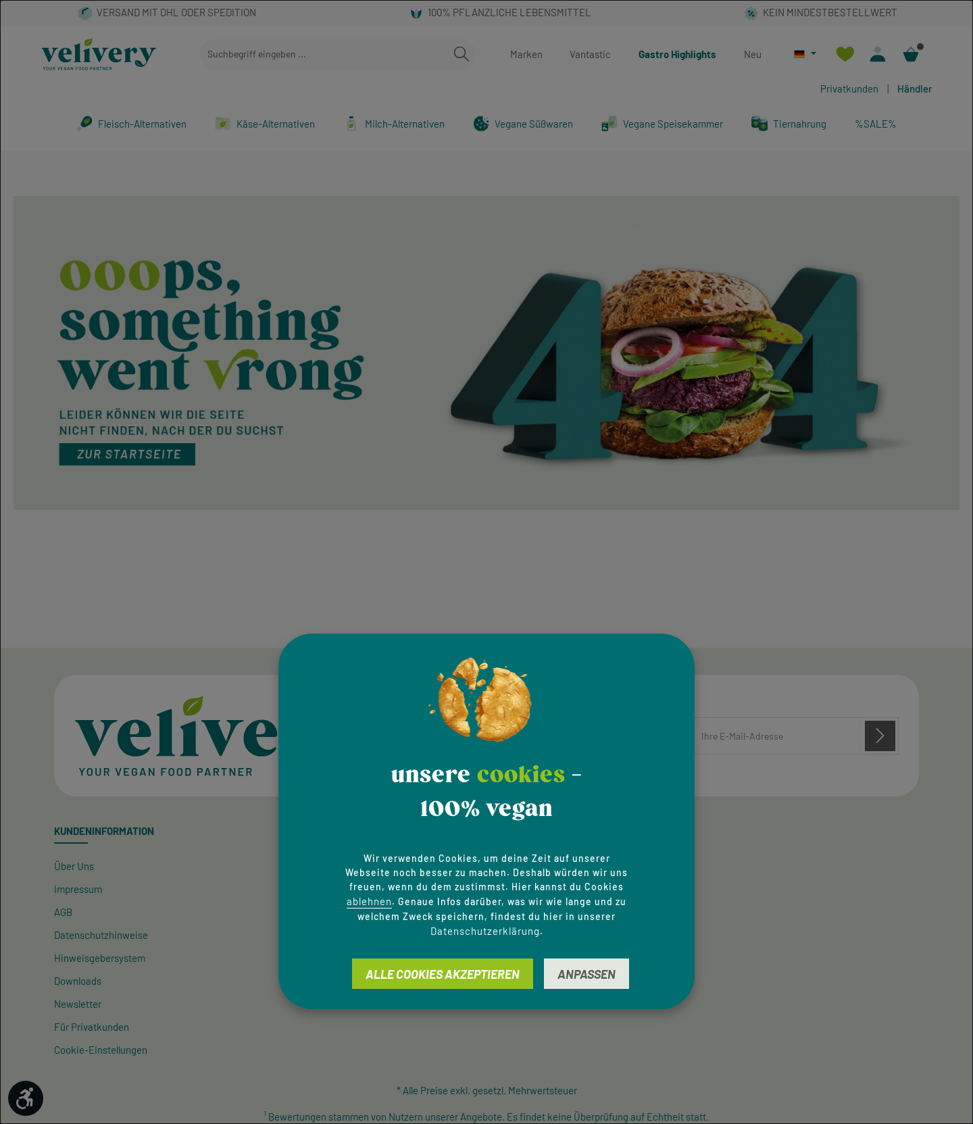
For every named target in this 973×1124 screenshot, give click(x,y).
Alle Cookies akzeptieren (443, 974)
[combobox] (323, 54)
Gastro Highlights (677, 54)
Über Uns (74, 866)
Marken (526, 54)
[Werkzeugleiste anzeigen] (25, 1098)
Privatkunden (849, 88)
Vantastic (590, 54)
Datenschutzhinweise (101, 935)
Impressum (78, 889)
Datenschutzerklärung (485, 931)
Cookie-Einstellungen (100, 1050)
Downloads (77, 981)
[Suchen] (461, 54)
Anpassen (586, 974)
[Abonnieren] (880, 735)
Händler (914, 88)
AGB (63, 912)
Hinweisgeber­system (99, 958)
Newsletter (77, 1004)
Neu (753, 54)
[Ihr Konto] (878, 54)
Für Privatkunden (91, 1027)
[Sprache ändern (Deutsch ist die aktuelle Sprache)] (805, 53)
